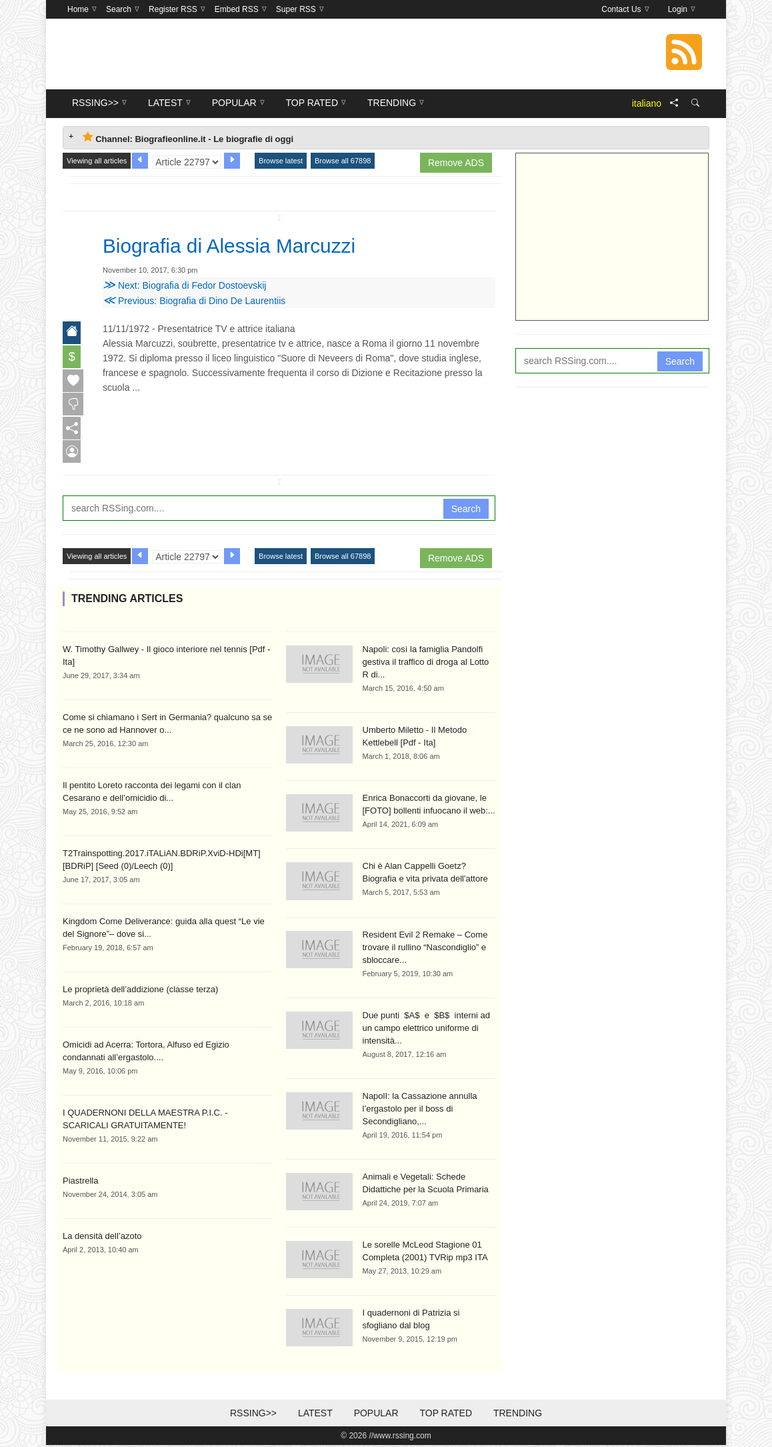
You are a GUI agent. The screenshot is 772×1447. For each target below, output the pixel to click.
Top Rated (445, 1415)
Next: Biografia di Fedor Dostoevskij (184, 285)
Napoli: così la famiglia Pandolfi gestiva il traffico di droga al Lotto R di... (426, 663)
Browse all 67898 (343, 161)
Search (466, 510)
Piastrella (80, 1182)
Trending (517, 1415)
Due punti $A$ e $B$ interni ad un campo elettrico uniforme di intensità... (427, 1029)
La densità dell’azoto (102, 1237)
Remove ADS (456, 162)
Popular (376, 1415)
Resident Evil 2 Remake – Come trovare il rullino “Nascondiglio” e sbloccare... (425, 948)
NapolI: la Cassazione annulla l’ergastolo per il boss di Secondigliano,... (420, 1110)
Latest (315, 1415)
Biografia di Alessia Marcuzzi (238, 245)
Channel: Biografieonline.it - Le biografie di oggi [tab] (188, 137)
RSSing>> (253, 1415)
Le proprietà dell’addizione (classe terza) (140, 991)
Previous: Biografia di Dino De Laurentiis (194, 300)
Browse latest (281, 161)
